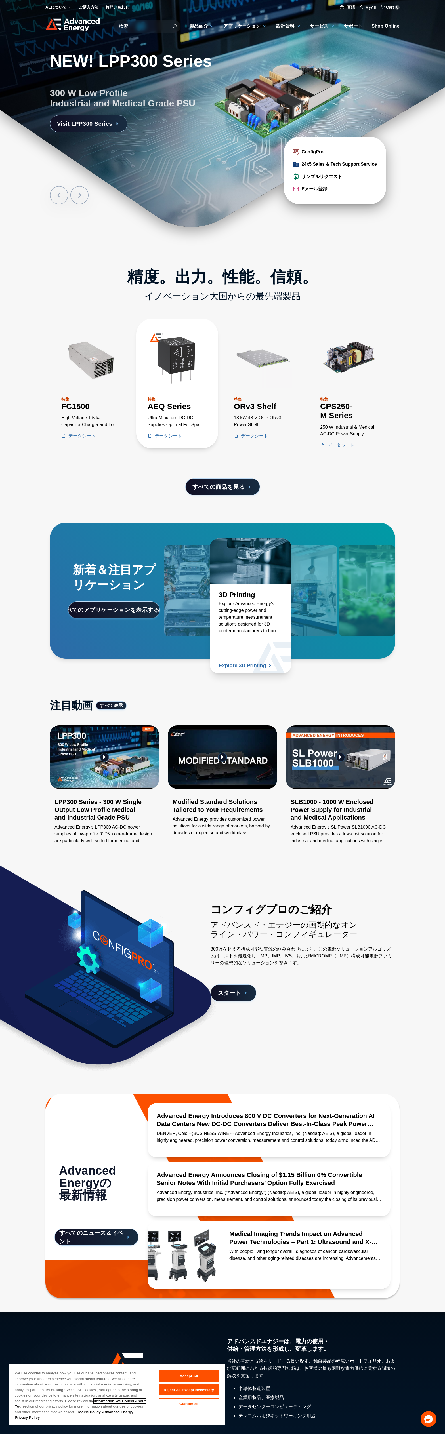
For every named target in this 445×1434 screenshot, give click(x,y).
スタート (233, 993)
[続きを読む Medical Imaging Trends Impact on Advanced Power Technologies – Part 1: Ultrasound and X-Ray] (182, 1255)
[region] (117, 1394)
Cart (390, 7)
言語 (347, 7)
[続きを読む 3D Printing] (250, 561)
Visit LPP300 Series (88, 123)
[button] (428, 1419)
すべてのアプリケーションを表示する (114, 610)
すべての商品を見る (222, 487)
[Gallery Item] (104, 791)
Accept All (189, 1376)
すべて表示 (111, 705)
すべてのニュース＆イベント (95, 1237)
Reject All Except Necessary (189, 1390)
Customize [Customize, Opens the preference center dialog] (188, 1404)
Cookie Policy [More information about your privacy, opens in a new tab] (88, 1412)
